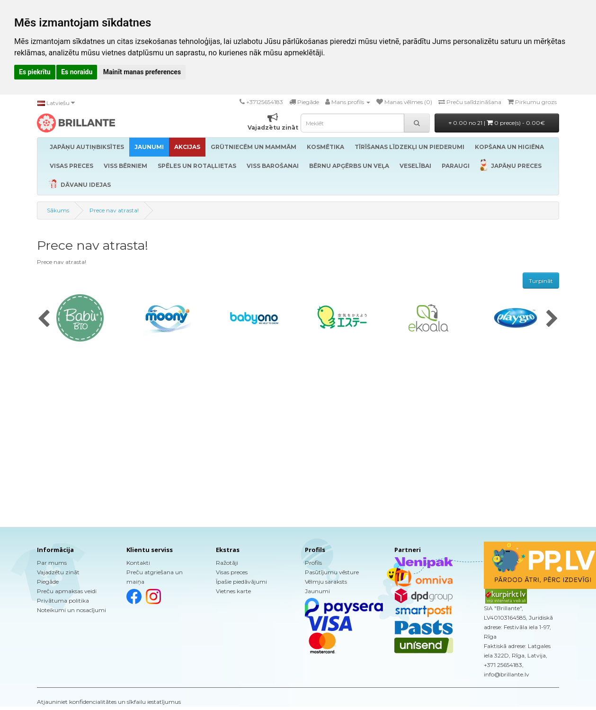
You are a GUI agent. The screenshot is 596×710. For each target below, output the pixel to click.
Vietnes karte (233, 591)
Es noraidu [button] (76, 72)
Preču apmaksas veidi (67, 591)
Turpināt (541, 280)
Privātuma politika (63, 600)
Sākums (58, 210)
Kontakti (138, 562)
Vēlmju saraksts (326, 581)
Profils (313, 562)
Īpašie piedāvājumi (241, 581)
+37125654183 (264, 101)
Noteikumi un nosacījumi (71, 610)
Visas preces (232, 572)
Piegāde (48, 581)
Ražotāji (227, 562)
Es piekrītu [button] (35, 72)
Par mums (52, 562)
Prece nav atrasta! (114, 210)
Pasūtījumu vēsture (332, 572)
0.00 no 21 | (497, 122)
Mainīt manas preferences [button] (142, 72)
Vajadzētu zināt (58, 572)
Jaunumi (317, 591)
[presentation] (44, 319)
